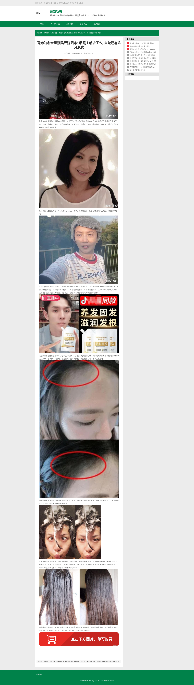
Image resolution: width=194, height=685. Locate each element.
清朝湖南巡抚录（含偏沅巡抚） (140, 46)
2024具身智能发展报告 (137, 70)
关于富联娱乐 (56, 24)
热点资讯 (130, 39)
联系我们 (97, 24)
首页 (42, 24)
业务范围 (69, 24)
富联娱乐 (47, 33)
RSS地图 (104, 681)
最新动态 (83, 24)
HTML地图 (110, 681)
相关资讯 (130, 74)
